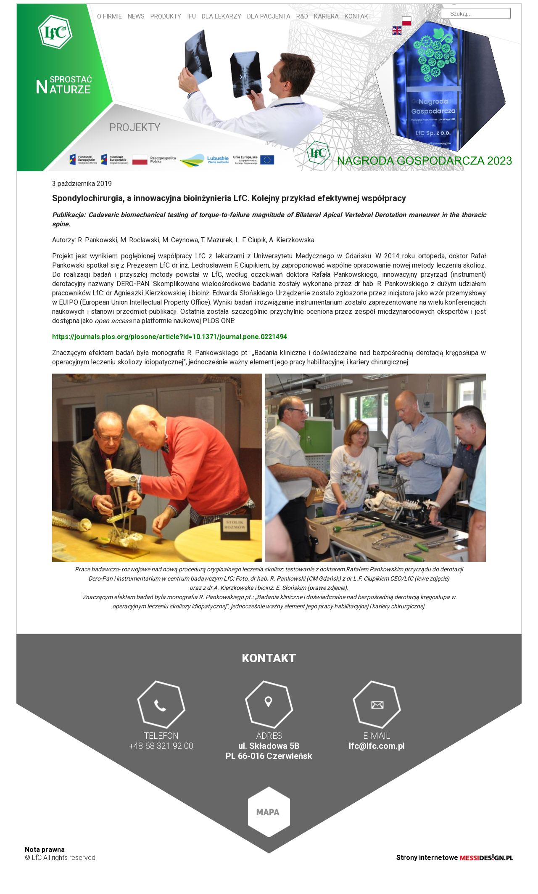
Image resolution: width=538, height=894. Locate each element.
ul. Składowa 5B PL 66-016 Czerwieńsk (269, 751)
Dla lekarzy (221, 16)
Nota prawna (45, 850)
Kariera (326, 16)
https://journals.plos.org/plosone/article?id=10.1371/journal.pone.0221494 (169, 337)
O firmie (109, 16)
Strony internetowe (454, 858)
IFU (191, 16)
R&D (302, 16)
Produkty (165, 16)
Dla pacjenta (268, 16)
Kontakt (358, 16)
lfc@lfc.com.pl (376, 746)
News (136, 16)
